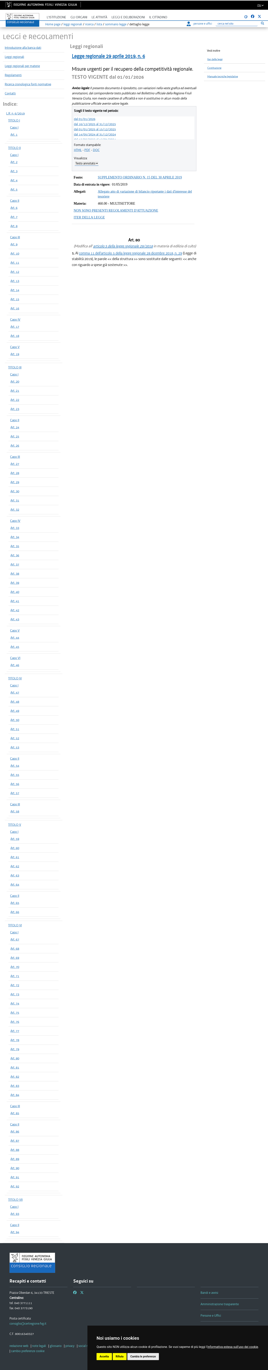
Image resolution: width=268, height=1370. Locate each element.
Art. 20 (14, 381)
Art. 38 (14, 573)
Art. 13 (14, 281)
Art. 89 (14, 1159)
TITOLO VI (15, 925)
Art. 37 (14, 564)
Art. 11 (14, 262)
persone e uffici (199, 24)
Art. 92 (14, 1186)
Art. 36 (14, 555)
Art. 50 (14, 720)
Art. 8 (13, 226)
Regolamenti (13, 75)
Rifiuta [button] (120, 1356)
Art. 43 (14, 619)
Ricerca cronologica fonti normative (28, 84)
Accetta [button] (104, 1356)
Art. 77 (14, 1031)
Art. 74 (14, 1003)
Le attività (99, 17)
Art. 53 (14, 747)
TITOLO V (14, 825)
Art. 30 (14, 491)
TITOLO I (14, 120)
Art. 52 (14, 738)
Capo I (14, 127)
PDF (87, 150)
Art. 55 (14, 775)
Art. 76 (14, 1022)
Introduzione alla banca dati (23, 48)
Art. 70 (14, 967)
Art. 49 (14, 711)
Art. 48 (14, 701)
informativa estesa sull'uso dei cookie (232, 1347)
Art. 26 (14, 445)
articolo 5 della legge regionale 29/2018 (123, 246)
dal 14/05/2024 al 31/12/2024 (95, 134)
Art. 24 (14, 427)
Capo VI (15, 658)
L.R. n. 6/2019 (15, 113)
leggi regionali (72, 24)
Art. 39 (14, 583)
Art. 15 (14, 299)
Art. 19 (14, 354)
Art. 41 (14, 601)
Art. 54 (14, 766)
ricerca (89, 24)
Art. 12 (14, 272)
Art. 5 (13, 189)
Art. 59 (14, 839)
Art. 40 (14, 592)
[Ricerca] (237, 23)
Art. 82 (14, 1076)
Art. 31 (14, 500)
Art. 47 (14, 692)
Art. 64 (14, 884)
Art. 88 (14, 1150)
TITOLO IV (15, 678)
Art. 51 (14, 729)
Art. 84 (14, 1095)
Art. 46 (14, 665)
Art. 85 (14, 1113)
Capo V (15, 347)
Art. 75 (14, 1012)
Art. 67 (14, 939)
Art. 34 (14, 537)
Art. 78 (14, 1040)
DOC (96, 150)
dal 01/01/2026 (84, 119)
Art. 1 (13, 134)
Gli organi (79, 17)
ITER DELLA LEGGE (89, 217)
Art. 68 (14, 948)
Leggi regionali (14, 57)
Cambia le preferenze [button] (143, 1356)
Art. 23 (14, 409)
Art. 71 (14, 976)
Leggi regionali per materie (22, 66)
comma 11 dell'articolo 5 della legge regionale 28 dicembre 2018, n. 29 (130, 253)
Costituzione (214, 68)
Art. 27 (14, 464)
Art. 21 (14, 391)
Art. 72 (14, 985)
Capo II (14, 201)
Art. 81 (14, 1067)
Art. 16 (14, 308)
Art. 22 (14, 400)
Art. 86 (14, 1131)
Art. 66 (14, 912)
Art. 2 (13, 162)
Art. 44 (14, 637)
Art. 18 (14, 336)
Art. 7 (13, 217)
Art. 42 (14, 610)
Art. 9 (13, 244)
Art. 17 (14, 326)
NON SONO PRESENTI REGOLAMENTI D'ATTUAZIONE (116, 210)
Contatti (10, 93)
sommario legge (115, 24)
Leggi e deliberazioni (128, 17)
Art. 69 (14, 958)
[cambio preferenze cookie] (27, 1351)
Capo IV (15, 319)
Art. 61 (14, 857)
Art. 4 (13, 180)
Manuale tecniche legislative (222, 76)
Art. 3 (13, 171)
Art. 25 (14, 436)
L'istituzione (56, 17)
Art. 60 (14, 848)
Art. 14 (14, 290)
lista (99, 24)
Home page (52, 24)
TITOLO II (14, 148)
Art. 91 (14, 1177)
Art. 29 (14, 482)
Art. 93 (14, 1214)
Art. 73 (14, 994)
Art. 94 (14, 1232)
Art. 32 (14, 509)
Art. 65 (14, 903)
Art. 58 (14, 811)
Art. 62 (14, 866)
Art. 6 (13, 208)
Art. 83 (14, 1086)
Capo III (15, 237)
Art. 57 (14, 793)
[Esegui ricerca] (262, 23)
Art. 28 (14, 473)
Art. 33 (14, 528)
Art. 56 (14, 784)
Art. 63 (14, 875)
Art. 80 (14, 1058)
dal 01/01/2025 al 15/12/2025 (95, 129)
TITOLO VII (15, 1200)
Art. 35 (14, 546)
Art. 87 (14, 1140)
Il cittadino (158, 17)
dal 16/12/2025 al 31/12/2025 (95, 124)
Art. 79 (14, 1049)
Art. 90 (14, 1168)
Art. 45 (14, 647)
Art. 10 (14, 253)
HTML (78, 150)
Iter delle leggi (215, 59)
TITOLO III (14, 367)
